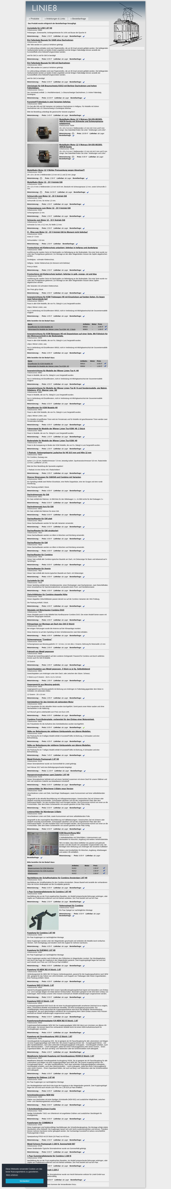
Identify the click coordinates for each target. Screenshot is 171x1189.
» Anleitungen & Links (55, 19)
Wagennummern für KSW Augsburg (41, 871)
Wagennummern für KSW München (41, 868)
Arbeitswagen (33, 873)
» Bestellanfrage (78, 19)
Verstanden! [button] (24, 1181)
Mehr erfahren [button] (12, 1175)
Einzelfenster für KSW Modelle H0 (40, 327)
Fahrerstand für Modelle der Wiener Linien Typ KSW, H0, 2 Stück (52, 329)
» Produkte (34, 19)
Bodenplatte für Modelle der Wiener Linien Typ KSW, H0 (48, 366)
